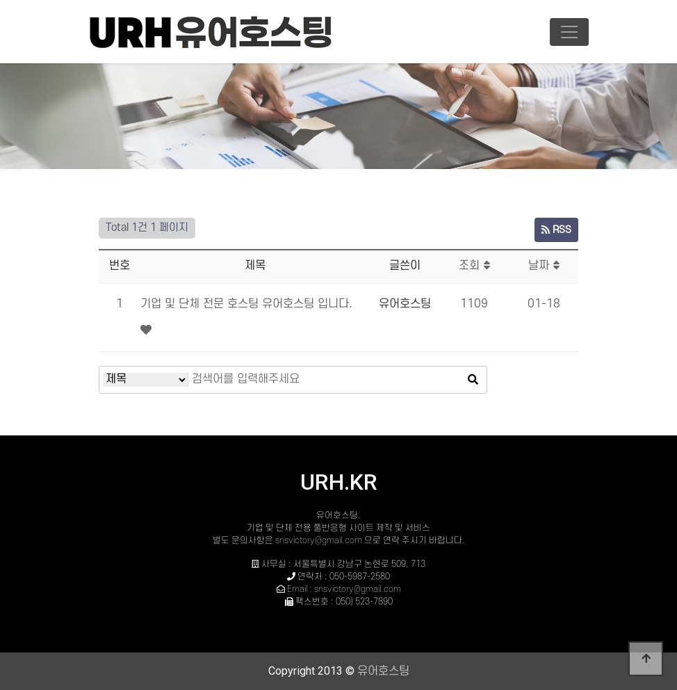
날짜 (544, 265)
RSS (556, 230)
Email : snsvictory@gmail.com (344, 589)
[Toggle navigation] (569, 32)
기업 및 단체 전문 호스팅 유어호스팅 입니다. (246, 304)
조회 (474, 265)
